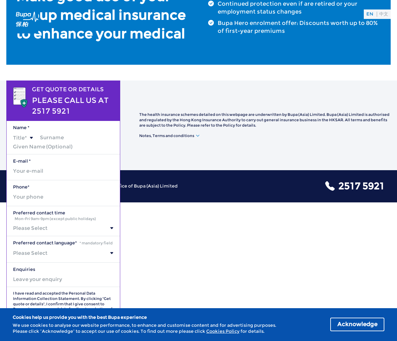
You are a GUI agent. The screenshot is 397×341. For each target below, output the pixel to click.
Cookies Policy (222, 331)
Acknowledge (357, 324)
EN (369, 14)
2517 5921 (361, 186)
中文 (383, 14)
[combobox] (23, 138)
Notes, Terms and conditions (166, 135)
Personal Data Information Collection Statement (54, 296)
